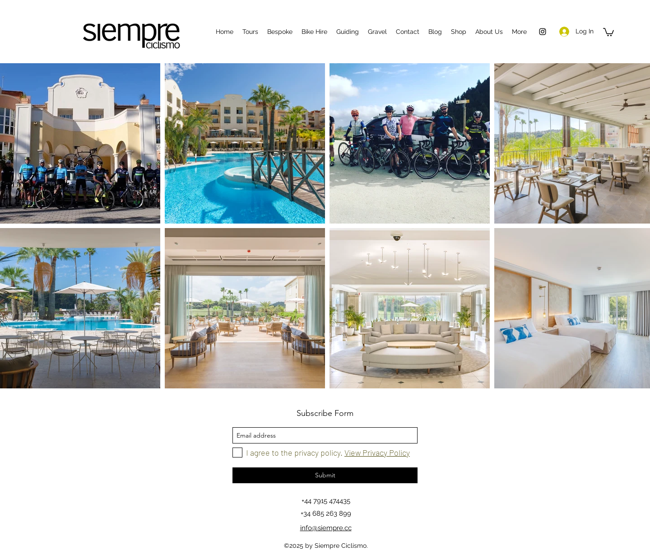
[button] (608, 31)
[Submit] (325, 475)
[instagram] (542, 31)
